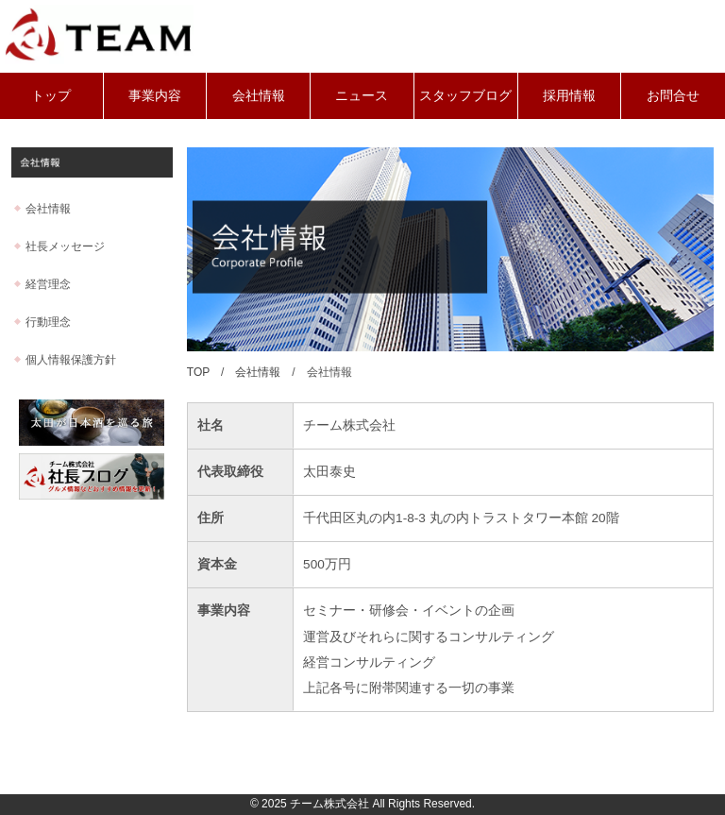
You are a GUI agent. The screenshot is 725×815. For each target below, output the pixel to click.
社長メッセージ (65, 246)
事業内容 (154, 95)
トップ (51, 95)
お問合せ (673, 95)
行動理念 (48, 322)
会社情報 (258, 95)
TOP (198, 372)
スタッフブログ (465, 95)
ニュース (361, 95)
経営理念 (48, 284)
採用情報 (569, 95)
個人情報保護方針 (70, 359)
